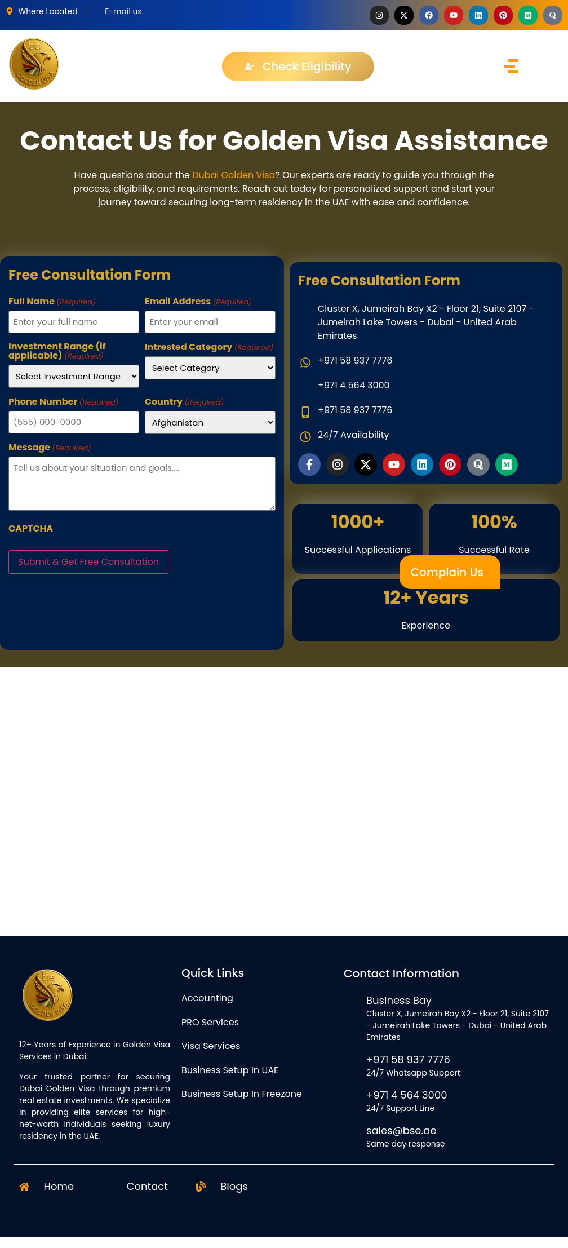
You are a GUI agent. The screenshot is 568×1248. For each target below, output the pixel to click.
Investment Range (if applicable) (57, 351)
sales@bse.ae (401, 1130)
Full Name (52, 301)
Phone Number (63, 401)
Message (49, 447)
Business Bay (399, 1000)
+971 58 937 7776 (408, 1059)
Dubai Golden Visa (233, 175)
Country (184, 401)
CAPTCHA (30, 528)
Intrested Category (209, 347)
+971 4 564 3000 (406, 1095)
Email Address (198, 301)
